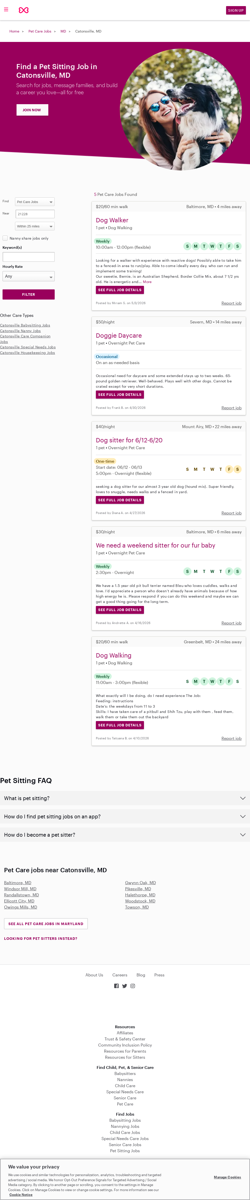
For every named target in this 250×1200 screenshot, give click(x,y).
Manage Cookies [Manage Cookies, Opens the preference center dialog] (227, 1177)
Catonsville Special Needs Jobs (28, 347)
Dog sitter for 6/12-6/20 (129, 440)
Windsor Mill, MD (20, 888)
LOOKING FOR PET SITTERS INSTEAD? (40, 938)
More (147, 281)
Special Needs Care (125, 1091)
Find (6, 201)
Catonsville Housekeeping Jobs (27, 352)
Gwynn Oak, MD (140, 882)
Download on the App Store (125, 1007)
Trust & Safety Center (125, 1038)
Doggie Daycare (119, 335)
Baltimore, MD (17, 882)
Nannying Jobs (125, 1126)
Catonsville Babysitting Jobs (25, 325)
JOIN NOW (32, 110)
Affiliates (125, 1032)
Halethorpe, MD (140, 894)
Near (6, 213)
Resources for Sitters (125, 1057)
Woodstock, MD (140, 900)
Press (159, 974)
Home (14, 31)
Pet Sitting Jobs (125, 1150)
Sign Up (236, 10)
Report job (232, 303)
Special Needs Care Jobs (125, 1138)
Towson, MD (137, 907)
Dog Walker (112, 220)
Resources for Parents (125, 1051)
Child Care (125, 1085)
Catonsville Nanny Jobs (20, 331)
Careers (119, 974)
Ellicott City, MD (19, 900)
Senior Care (125, 1097)
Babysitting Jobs (125, 1120)
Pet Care (125, 1103)
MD (63, 31)
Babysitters (125, 1073)
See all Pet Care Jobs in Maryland (45, 924)
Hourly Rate (13, 266)
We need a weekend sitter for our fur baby (155, 545)
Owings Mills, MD (20, 907)
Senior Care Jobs (125, 1144)
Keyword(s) (12, 247)
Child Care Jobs (125, 1132)
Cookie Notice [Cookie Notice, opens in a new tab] (21, 1195)
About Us (94, 974)
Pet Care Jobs (39, 31)
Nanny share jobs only (29, 238)
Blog (141, 974)
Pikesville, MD (138, 888)
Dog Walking (113, 655)
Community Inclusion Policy (125, 1044)
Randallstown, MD (21, 894)
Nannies (125, 1079)
